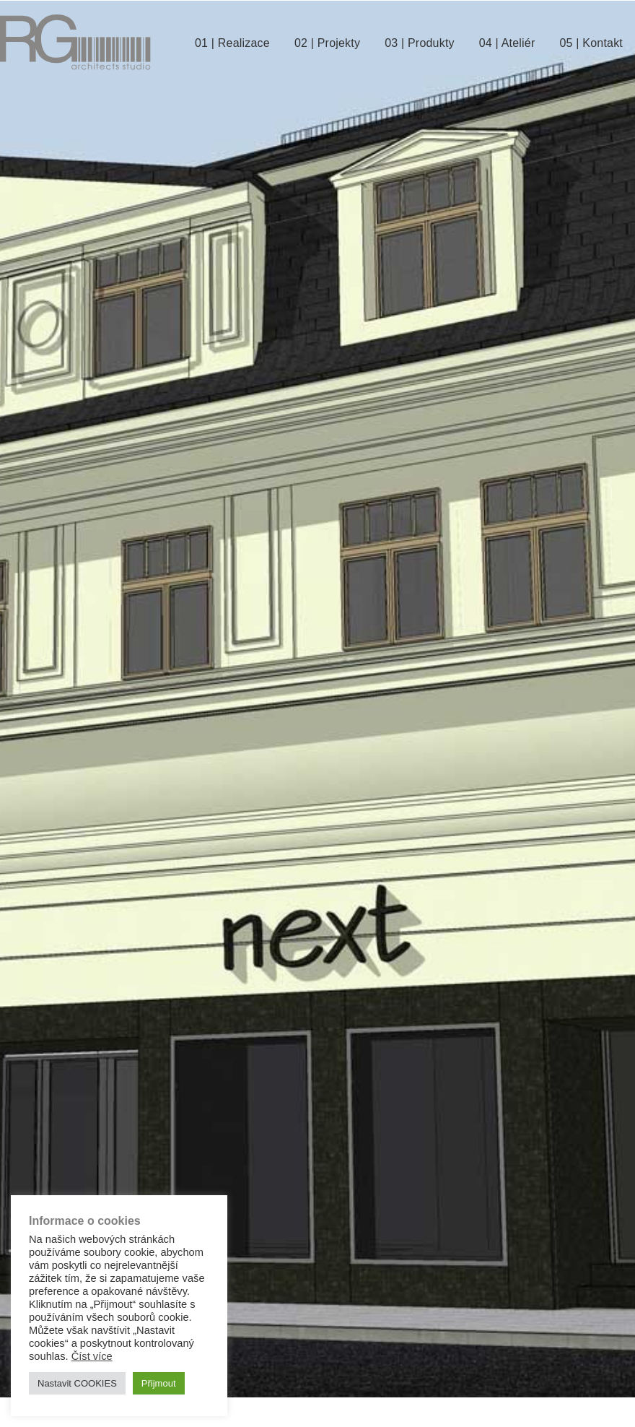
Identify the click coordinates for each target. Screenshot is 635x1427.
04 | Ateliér (507, 43)
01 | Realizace (232, 43)
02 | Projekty (327, 43)
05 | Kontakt (591, 43)
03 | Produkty (420, 43)
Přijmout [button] (158, 1383)
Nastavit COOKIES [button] (77, 1383)
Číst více (92, 1356)
